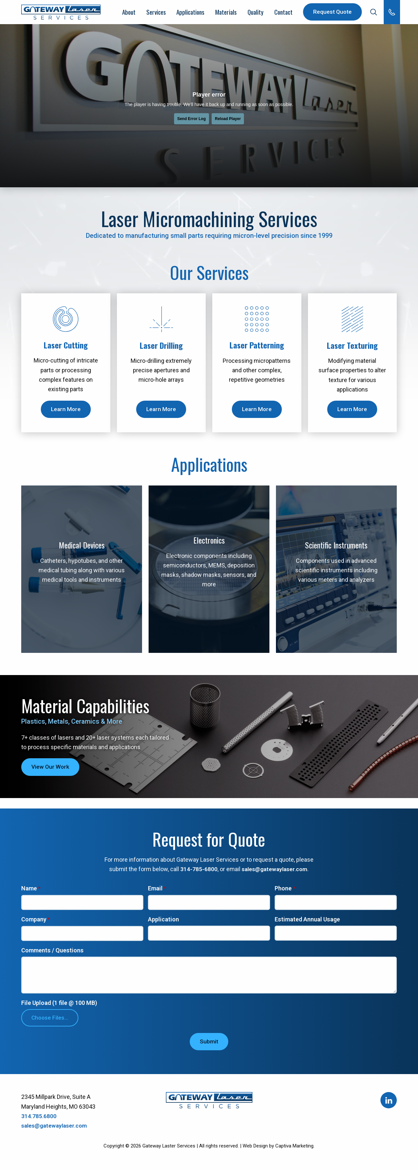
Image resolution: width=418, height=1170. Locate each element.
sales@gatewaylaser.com (274, 871)
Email (155, 891)
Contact (282, 13)
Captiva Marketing (294, 1150)
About (128, 13)
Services (155, 13)
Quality (254, 13)
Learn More (65, 411)
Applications (190, 13)
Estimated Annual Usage (307, 922)
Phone (283, 891)
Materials (225, 13)
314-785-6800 (197, 871)
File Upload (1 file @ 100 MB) (59, 1006)
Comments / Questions (52, 953)
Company (33, 922)
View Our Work (51, 768)
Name (29, 891)
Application (163, 922)
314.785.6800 (39, 1119)
